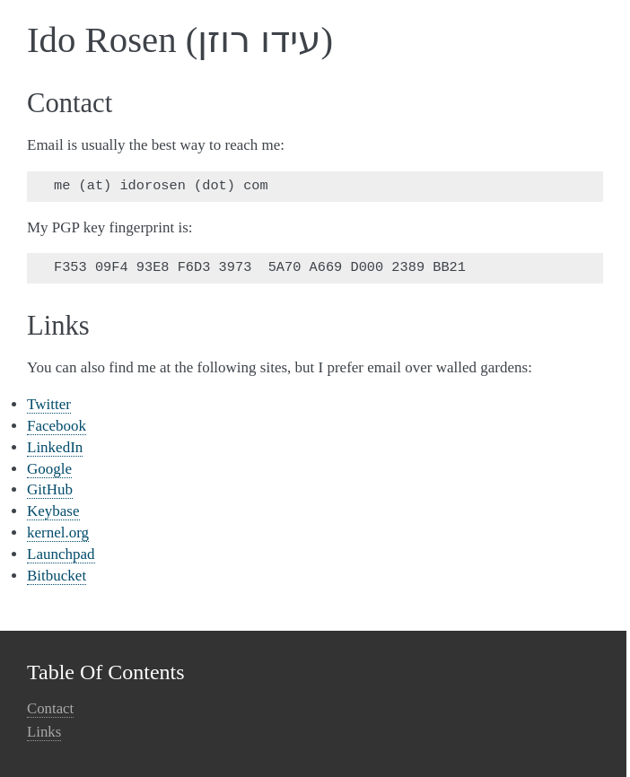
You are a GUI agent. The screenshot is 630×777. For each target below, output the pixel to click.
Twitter (49, 404)
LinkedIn (55, 447)
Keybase (53, 510)
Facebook (56, 425)
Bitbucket (56, 575)
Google (49, 468)
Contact (50, 708)
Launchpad (61, 554)
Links (44, 731)
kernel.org (58, 532)
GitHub (50, 489)
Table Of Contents (106, 672)
